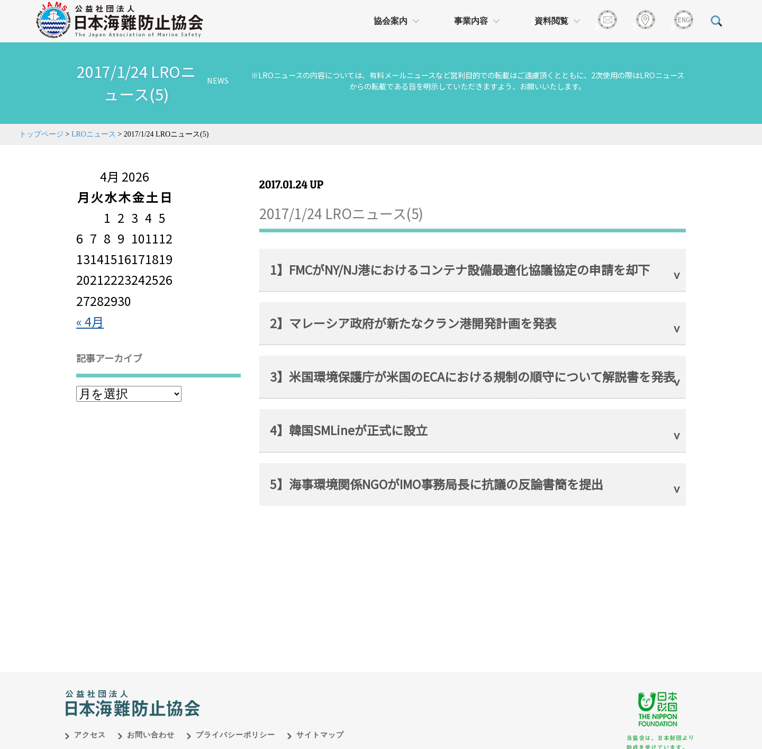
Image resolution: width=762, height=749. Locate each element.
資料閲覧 (551, 20)
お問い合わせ (151, 724)
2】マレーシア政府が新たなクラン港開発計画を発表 (413, 323)
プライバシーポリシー (235, 724)
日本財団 (286, 681)
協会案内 (390, 20)
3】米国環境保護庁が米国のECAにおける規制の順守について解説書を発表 (472, 376)
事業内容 (471, 20)
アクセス (90, 724)
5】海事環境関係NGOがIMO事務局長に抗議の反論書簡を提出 (436, 484)
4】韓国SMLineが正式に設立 (349, 430)
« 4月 (90, 321)
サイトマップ (320, 724)
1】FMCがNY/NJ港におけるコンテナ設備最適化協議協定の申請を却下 (460, 269)
